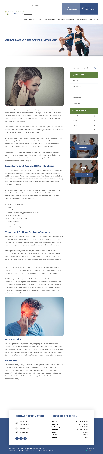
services (75, 121)
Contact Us (93, 20)
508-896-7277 (24, 428)
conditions (76, 130)
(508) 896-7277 (72, 9)
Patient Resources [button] (68, 20)
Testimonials (77, 98)
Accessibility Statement (16, 450)
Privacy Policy (29, 450)
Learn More (84, 148)
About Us (76, 81)
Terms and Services (41, 450)
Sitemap (51, 450)
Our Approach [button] (41, 20)
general (75, 116)
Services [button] (52, 20)
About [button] (32, 20)
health (75, 125)
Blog (58, 20)
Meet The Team (78, 92)
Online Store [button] (82, 20)
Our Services (77, 86)
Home (26, 20)
